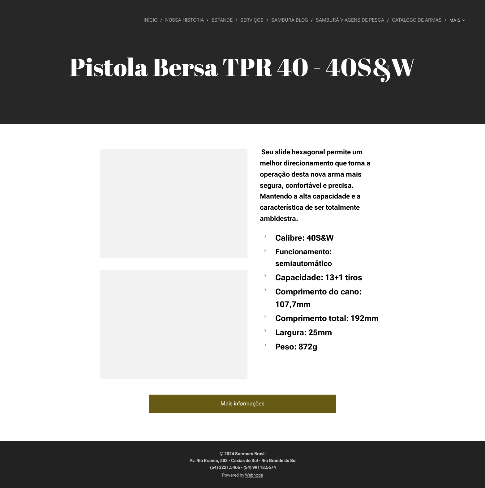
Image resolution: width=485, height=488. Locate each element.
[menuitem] (164, 20)
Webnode (254, 475)
